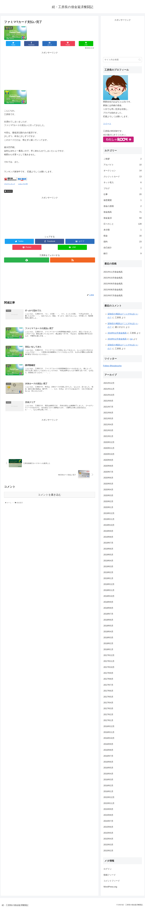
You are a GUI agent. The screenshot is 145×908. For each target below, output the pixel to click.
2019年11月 (109, 519)
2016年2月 (108, 785)
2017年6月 (108, 691)
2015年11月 (109, 803)
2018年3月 (108, 637)
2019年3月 (108, 566)
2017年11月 (109, 661)
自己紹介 (123, 247)
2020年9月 (108, 460)
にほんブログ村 (23, 184)
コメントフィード (112, 881)
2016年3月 (108, 779)
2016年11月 (109, 732)
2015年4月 (108, 839)
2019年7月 (108, 543)
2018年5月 (108, 626)
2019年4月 (108, 561)
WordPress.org (110, 887)
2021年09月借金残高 (113, 284)
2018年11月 (109, 590)
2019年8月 (108, 537)
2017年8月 (108, 679)
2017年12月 (109, 655)
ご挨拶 (123, 159)
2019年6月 (108, 549)
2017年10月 (109, 667)
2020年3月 (108, 495)
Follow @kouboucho (112, 366)
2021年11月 (109, 389)
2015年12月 (109, 797)
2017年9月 (108, 673)
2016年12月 (109, 726)
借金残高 (123, 212)
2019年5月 (108, 555)
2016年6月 (108, 762)
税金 (123, 236)
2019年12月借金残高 (117, 333)
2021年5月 (108, 418)
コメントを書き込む (49, 494)
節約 (123, 241)
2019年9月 (108, 531)
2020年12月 (109, 442)
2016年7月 (108, 756)
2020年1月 (108, 507)
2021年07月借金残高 (113, 295)
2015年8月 (108, 815)
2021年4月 (108, 424)
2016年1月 (108, 791)
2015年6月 (108, 827)
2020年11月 (109, 448)
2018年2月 (108, 643)
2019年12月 (109, 513)
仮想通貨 (123, 200)
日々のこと (123, 224)
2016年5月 (108, 768)
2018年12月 (109, 584)
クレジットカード (123, 176)
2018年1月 (108, 649)
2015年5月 (108, 833)
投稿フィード (110, 875)
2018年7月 (108, 614)
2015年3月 (108, 844)
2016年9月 (108, 744)
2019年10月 (109, 525)
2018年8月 (108, 608)
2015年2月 (108, 850)
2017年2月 (108, 714)
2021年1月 (108, 436)
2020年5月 (108, 484)
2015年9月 (108, 809)
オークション (123, 170)
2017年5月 (108, 697)
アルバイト (123, 165)
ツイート (107, 124)
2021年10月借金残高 (113, 278)
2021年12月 (109, 383)
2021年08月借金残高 (113, 290)
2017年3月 (108, 708)
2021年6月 (108, 413)
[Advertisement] (49, 70)
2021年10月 (109, 395)
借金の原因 (123, 206)
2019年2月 (108, 572)
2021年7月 (108, 407)
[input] (122, 59)
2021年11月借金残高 (113, 272)
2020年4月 (108, 489)
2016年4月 (108, 774)
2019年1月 (108, 578)
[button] (140, 59)
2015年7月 (108, 821)
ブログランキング (9, 184)
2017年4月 (108, 703)
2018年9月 (108, 602)
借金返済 (8, 191)
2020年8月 (108, 466)
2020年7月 (108, 472)
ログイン (108, 869)
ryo (131, 339)
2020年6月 (108, 478)
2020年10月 (109, 454)
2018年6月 (108, 620)
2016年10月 (109, 738)
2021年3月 (108, 430)
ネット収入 (123, 182)
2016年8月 (108, 750)
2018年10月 (109, 596)
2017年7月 (108, 685)
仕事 (123, 194)
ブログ (123, 188)
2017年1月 (108, 720)
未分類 (123, 230)
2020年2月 (108, 501)
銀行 (123, 253)
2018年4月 (108, 631)
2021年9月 (108, 401)
